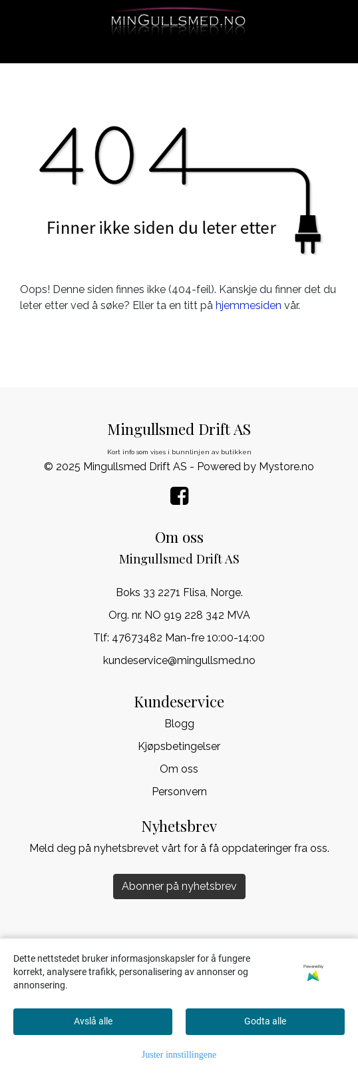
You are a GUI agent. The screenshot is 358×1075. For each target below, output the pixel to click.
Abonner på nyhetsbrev (179, 886)
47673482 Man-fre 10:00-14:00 (188, 637)
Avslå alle (93, 1021)
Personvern (179, 791)
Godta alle (265, 1021)
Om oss (179, 769)
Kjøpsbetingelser (179, 746)
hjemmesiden (248, 305)
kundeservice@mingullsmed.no (179, 660)
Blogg (179, 723)
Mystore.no (286, 466)
